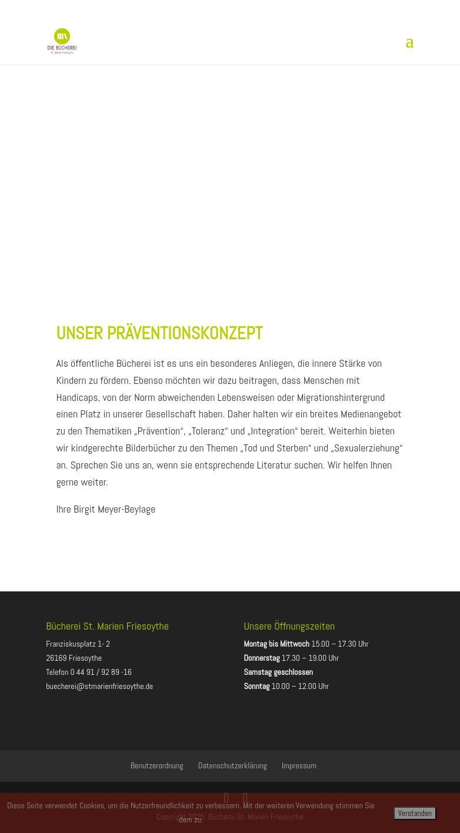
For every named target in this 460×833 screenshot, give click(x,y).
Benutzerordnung (157, 765)
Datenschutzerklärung (232, 765)
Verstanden (415, 813)
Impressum (299, 765)
